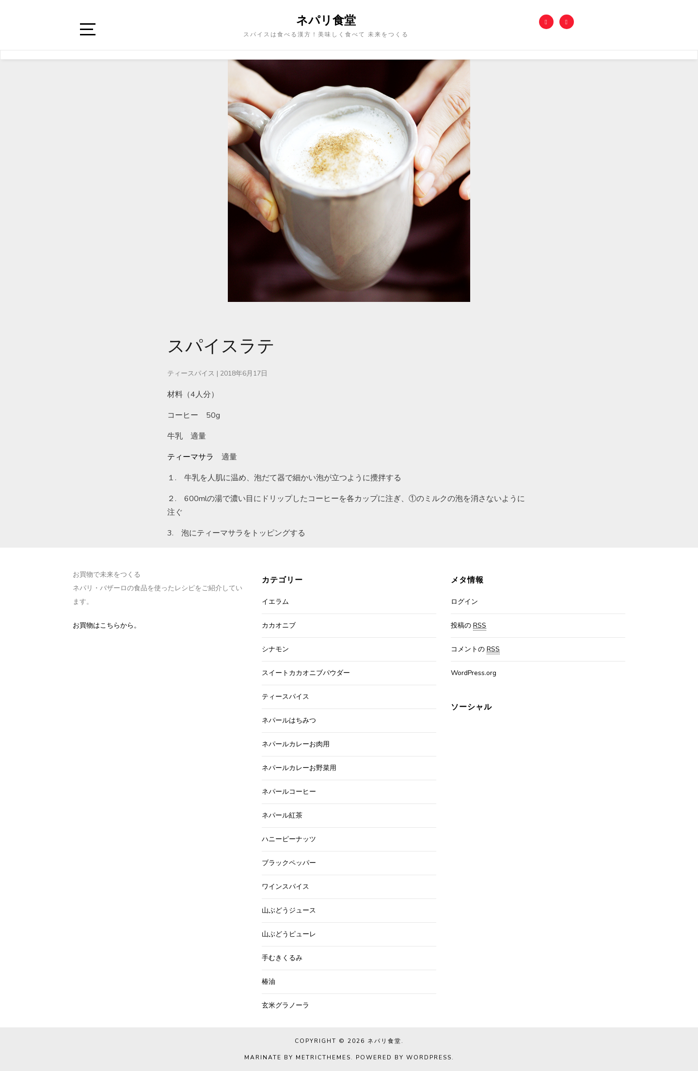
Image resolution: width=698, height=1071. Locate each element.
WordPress (429, 1057)
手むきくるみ (282, 957)
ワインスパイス (285, 886)
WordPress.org (473, 672)
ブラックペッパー (289, 862)
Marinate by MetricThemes (297, 1057)
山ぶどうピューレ (289, 934)
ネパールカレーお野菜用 (299, 767)
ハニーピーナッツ (289, 839)
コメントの (475, 649)
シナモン (275, 649)
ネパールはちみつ (289, 720)
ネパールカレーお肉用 (296, 744)
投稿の (468, 625)
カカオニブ (279, 625)
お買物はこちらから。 (107, 625)
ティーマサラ (190, 457)
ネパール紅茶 (282, 815)
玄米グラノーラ (285, 1005)
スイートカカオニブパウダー (306, 672)
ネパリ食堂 (326, 20)
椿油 (268, 981)
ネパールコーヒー (289, 791)
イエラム (275, 601)
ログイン (464, 601)
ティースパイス (191, 373)
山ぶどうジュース (289, 910)
